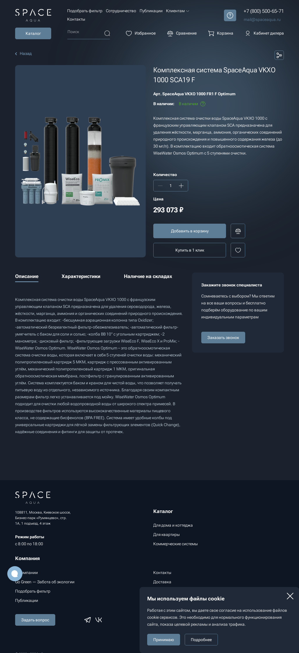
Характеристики (81, 276)
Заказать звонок (223, 337)
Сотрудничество (121, 10)
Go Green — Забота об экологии (44, 582)
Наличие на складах (148, 276)
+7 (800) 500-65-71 (264, 11)
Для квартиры (166, 534)
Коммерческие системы (175, 543)
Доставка (162, 582)
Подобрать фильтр (84, 10)
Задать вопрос (35, 620)
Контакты (76, 19)
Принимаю (163, 639)
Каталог (33, 33)
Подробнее (201, 639)
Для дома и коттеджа (173, 525)
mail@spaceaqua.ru (262, 19)
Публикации (151, 10)
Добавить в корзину (190, 231)
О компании (26, 572)
